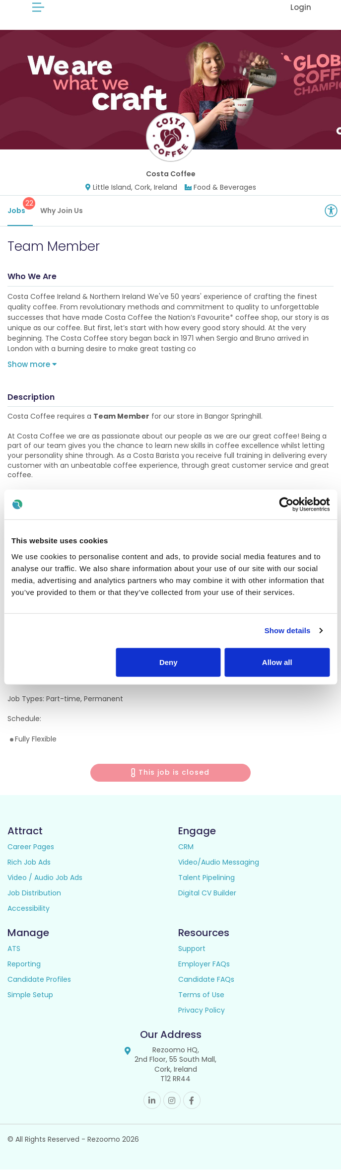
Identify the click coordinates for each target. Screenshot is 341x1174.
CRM (186, 851)
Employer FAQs (204, 968)
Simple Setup (30, 999)
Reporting (24, 968)
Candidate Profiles (39, 984)
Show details (288, 630)
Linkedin (152, 1104)
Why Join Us (61, 215)
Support (191, 953)
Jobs (20, 211)
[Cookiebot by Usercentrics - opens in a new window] (286, 504)
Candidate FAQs (206, 984)
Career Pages (30, 851)
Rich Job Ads (29, 867)
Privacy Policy (201, 1015)
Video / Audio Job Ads (44, 882)
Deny (168, 662)
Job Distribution (34, 897)
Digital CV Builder (207, 897)
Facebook (192, 1104)
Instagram (172, 1104)
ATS (13, 953)
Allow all (277, 662)
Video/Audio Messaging (218, 867)
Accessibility (28, 913)
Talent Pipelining (206, 882)
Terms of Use (201, 999)
